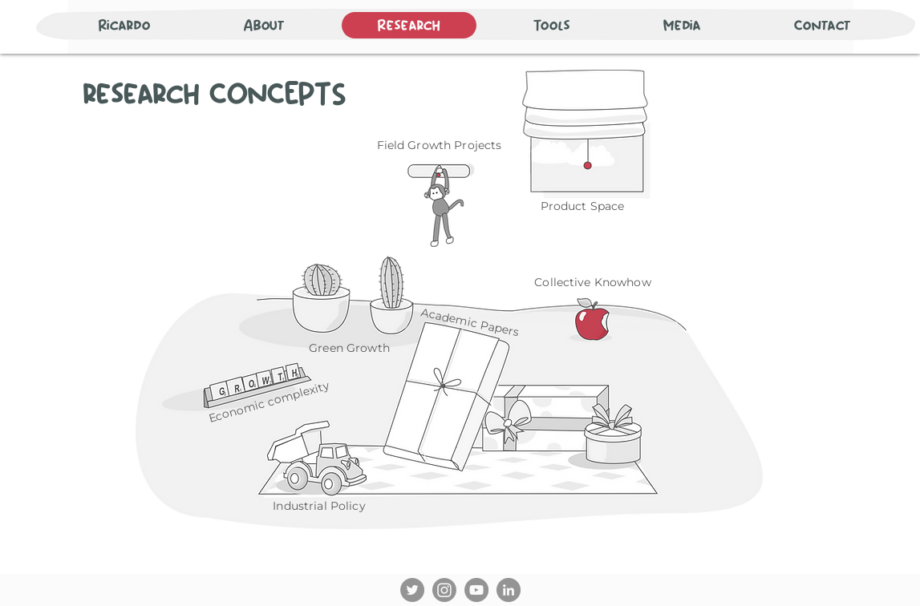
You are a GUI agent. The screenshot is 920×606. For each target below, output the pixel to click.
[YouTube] (476, 590)
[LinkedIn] (508, 590)
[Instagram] (444, 590)
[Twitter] (412, 590)
